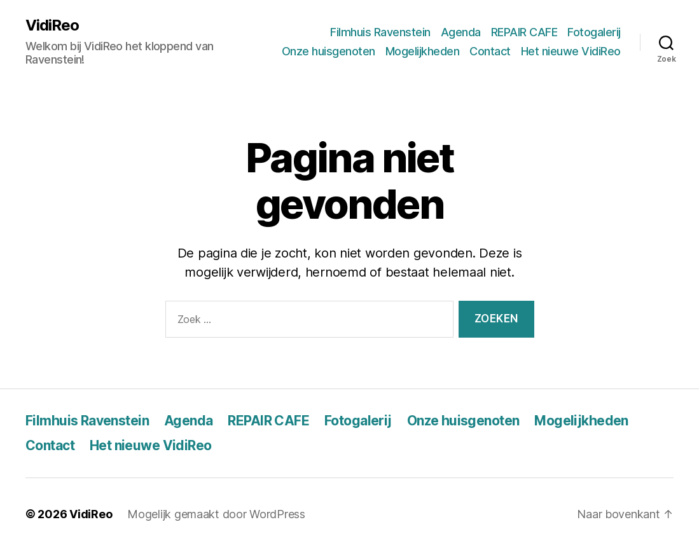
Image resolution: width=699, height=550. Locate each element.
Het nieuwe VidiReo (571, 51)
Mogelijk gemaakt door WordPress (216, 514)
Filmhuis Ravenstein (380, 32)
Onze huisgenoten (328, 51)
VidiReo (52, 25)
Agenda (461, 32)
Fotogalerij (594, 32)
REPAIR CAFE (524, 32)
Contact (490, 51)
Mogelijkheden (422, 51)
